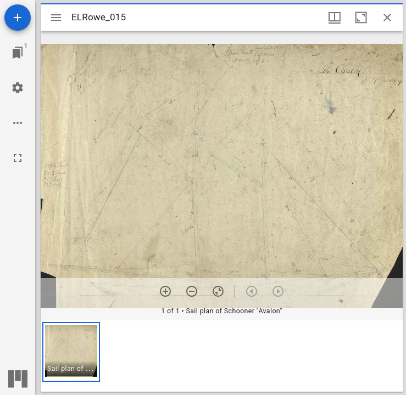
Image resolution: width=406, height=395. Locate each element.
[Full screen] (17, 158)
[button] (71, 352)
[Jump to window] (17, 53)
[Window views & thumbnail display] (334, 17)
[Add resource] (17, 17)
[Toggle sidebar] (56, 17)
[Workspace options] (17, 123)
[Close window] (387, 17)
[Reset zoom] (218, 291)
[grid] (222, 356)
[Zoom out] (192, 291)
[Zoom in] (165, 291)
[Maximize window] (361, 17)
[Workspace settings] (17, 88)
